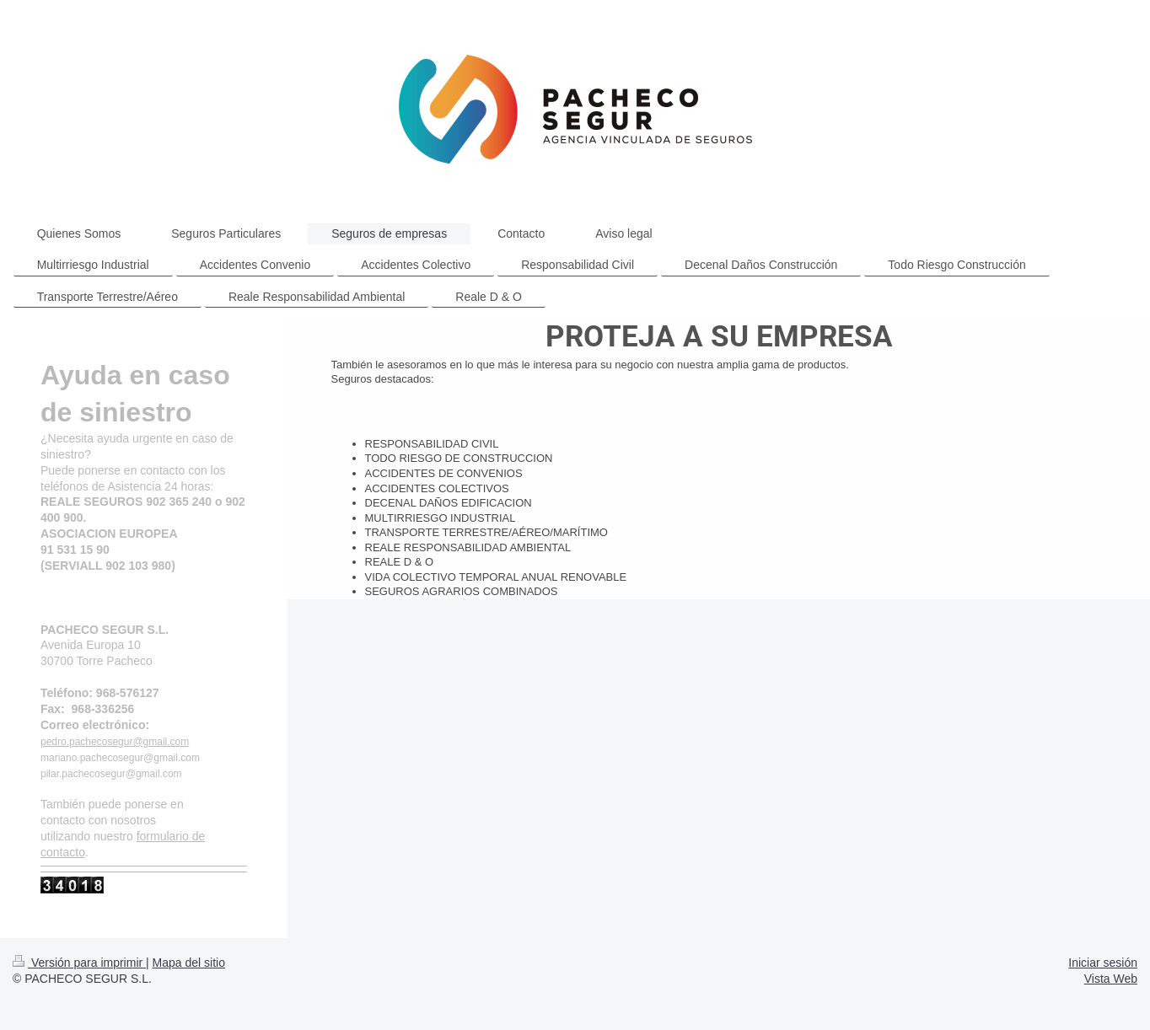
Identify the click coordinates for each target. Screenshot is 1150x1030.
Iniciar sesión (1102, 962)
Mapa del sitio (189, 962)
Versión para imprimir (79, 962)
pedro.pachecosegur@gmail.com (114, 742)
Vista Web (1110, 978)
